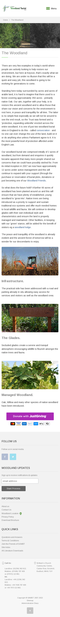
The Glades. (11, 338)
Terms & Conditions (10, 540)
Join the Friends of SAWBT (13, 544)
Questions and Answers (12, 537)
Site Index (6, 547)
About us (5, 506)
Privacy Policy (8, 517)
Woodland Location (10, 513)
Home (5, 20)
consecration (43, 130)
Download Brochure (10, 520)
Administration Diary (30, 603)
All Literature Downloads (12, 551)
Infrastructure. (13, 281)
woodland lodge (23, 227)
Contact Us (6, 510)
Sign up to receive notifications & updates (19, 475)
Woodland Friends (36, 180)
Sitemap (30, 600)
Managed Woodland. (17, 395)
